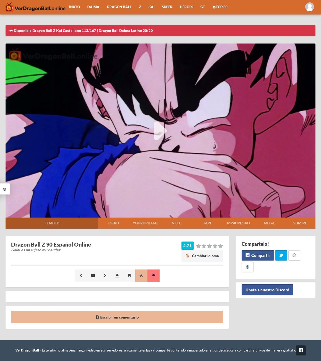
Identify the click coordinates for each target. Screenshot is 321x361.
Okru (113, 223)
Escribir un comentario (117, 317)
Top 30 (220, 7)
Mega (269, 223)
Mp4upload (238, 223)
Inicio (74, 7)
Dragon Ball (119, 7)
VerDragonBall (27, 350)
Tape (207, 223)
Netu (176, 223)
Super (167, 7)
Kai (151, 7)
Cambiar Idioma (202, 255)
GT (202, 7)
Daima (93, 7)
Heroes (186, 7)
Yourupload (145, 223)
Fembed (52, 223)
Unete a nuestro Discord (267, 289)
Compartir (258, 255)
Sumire (300, 223)
